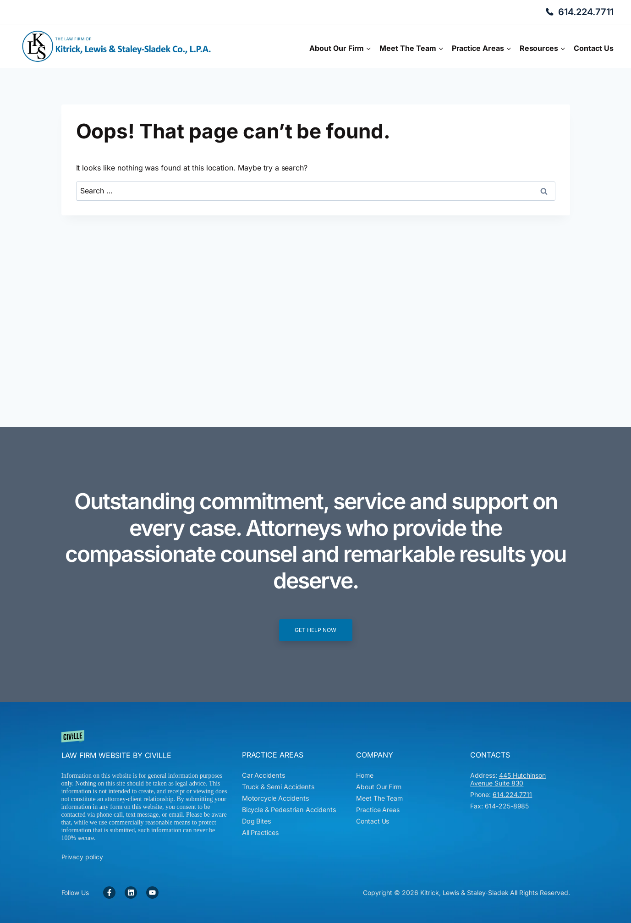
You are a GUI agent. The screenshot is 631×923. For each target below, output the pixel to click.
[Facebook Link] (109, 892)
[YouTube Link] (152, 892)
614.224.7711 (585, 11)
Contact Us (593, 48)
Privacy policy (82, 857)
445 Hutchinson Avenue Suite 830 (508, 779)
